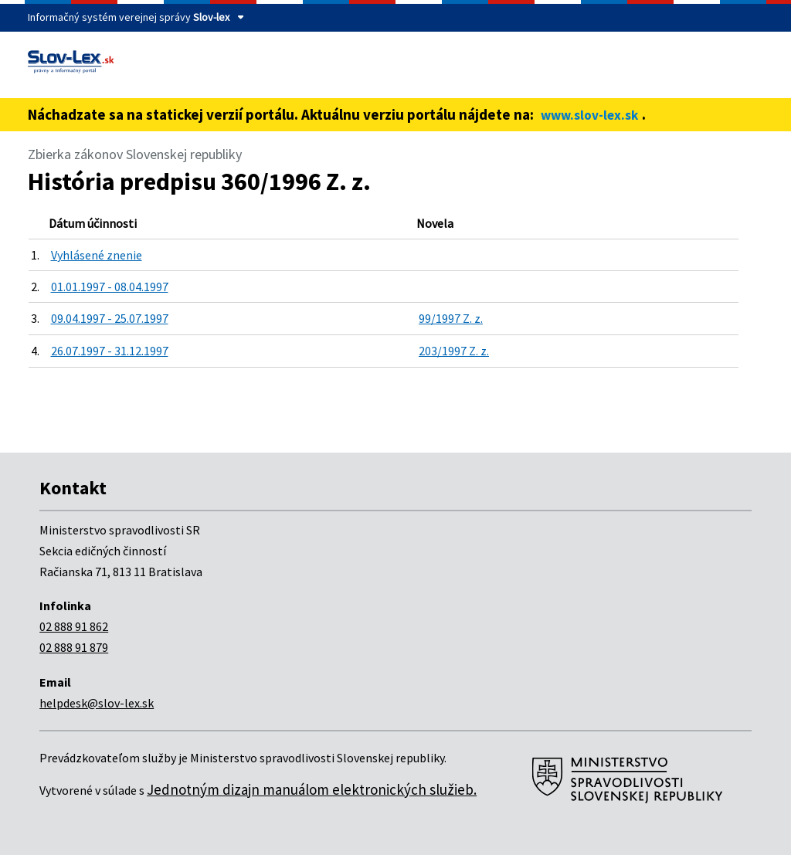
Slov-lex (211, 17)
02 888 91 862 (73, 626)
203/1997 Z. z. (454, 350)
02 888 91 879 (73, 647)
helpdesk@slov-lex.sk (96, 703)
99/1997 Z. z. (451, 318)
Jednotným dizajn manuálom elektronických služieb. (312, 789)
